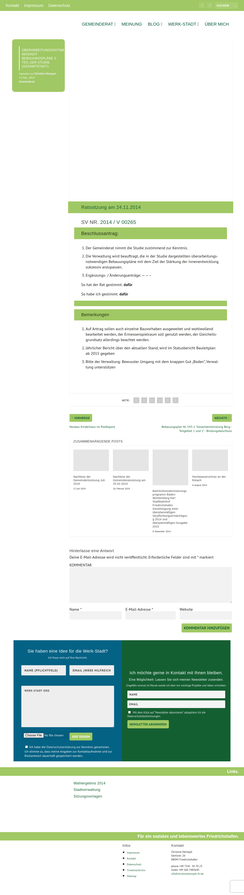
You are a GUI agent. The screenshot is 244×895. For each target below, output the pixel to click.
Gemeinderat (97, 20)
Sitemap (131, 871)
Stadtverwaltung (87, 785)
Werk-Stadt (182, 20)
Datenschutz (59, 5)
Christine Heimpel (45, 69)
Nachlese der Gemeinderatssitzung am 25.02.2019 (129, 475)
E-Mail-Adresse (139, 604)
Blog (154, 20)
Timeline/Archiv (136, 865)
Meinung (132, 20)
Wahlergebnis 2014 (89, 778)
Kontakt (12, 5)
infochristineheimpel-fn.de (187, 868)
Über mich (217, 20)
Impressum (33, 5)
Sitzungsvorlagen (88, 791)
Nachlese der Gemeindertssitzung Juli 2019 (89, 475)
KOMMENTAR (80, 559)
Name (75, 604)
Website (186, 604)
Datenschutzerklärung (61, 742)
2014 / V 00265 (118, 217)
